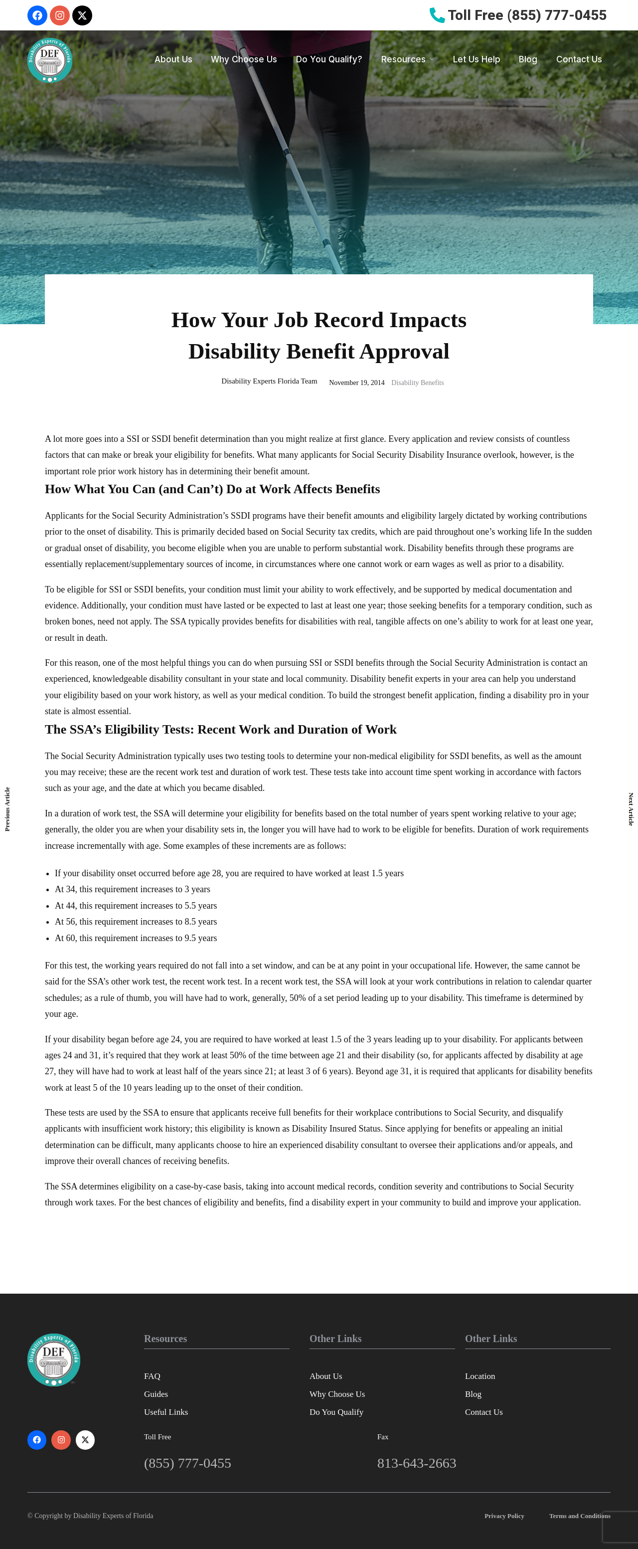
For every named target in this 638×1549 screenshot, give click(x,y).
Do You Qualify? (329, 59)
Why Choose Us (244, 59)
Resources (403, 59)
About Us (173, 59)
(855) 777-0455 (187, 1463)
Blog (528, 59)
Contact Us (579, 59)
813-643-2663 (417, 1463)
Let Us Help (476, 59)
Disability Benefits (417, 383)
